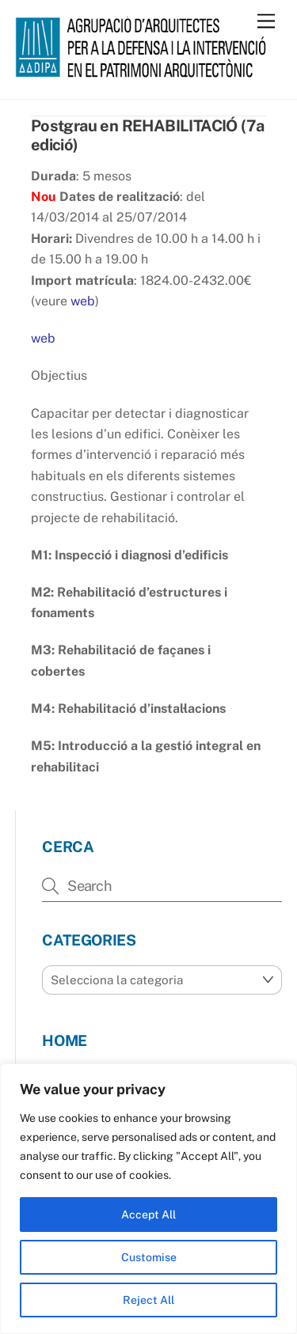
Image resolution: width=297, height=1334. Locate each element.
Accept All (148, 1214)
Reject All (148, 1300)
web (82, 301)
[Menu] (266, 21)
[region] (148, 1198)
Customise (149, 1257)
